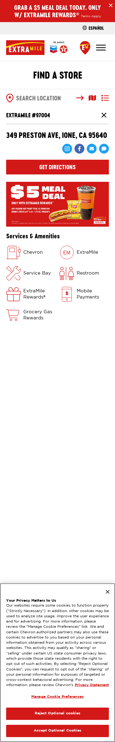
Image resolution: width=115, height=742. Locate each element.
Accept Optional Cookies (58, 730)
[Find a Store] (85, 48)
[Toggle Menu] (101, 47)
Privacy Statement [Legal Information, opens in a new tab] (92, 685)
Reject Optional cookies (58, 713)
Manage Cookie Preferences (57, 696)
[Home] (36, 47)
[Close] (107, 592)
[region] (57, 662)
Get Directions (57, 167)
